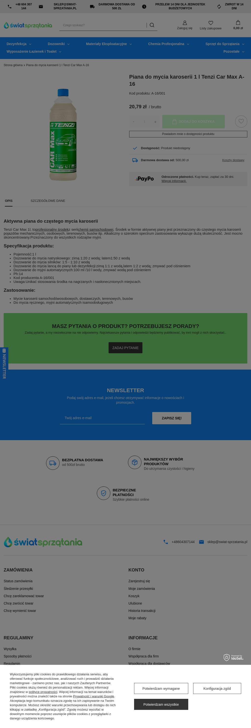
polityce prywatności (43, 692)
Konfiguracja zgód (217, 689)
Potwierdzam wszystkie (161, 704)
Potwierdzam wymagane (161, 689)
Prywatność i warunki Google (93, 696)
